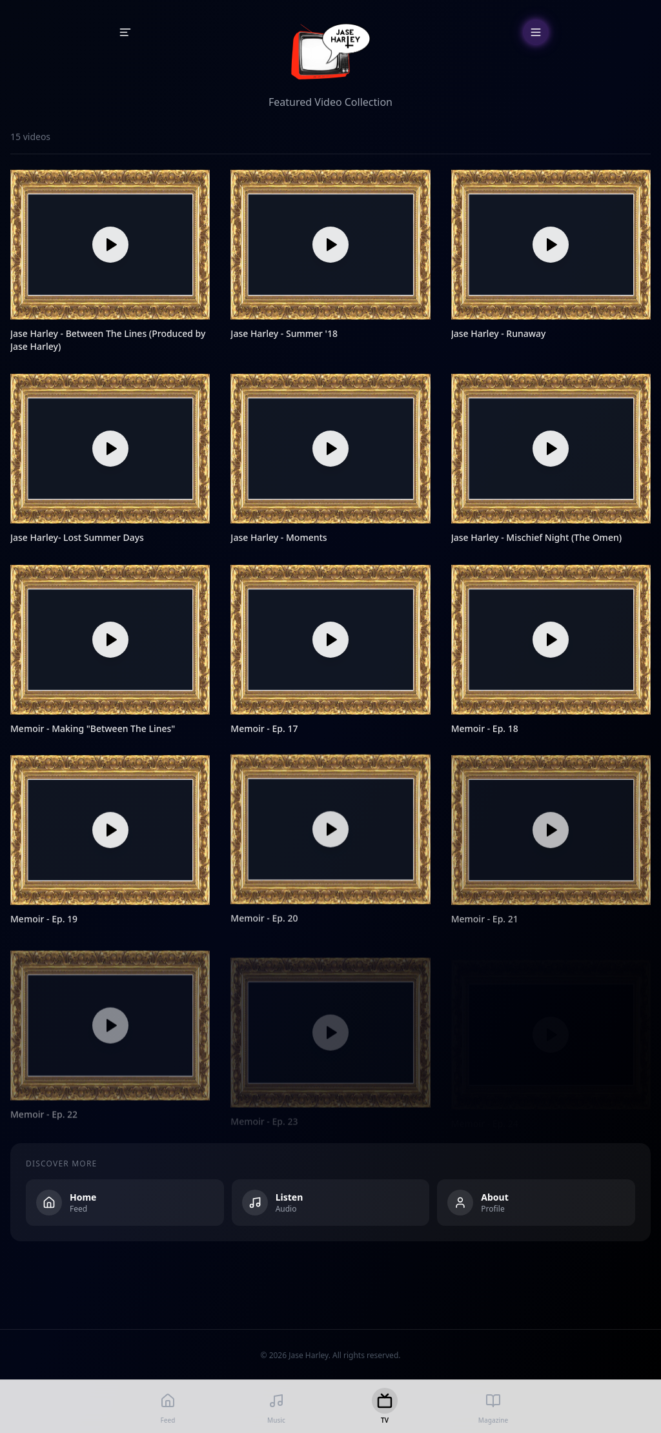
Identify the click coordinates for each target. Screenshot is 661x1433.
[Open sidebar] (125, 32)
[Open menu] (535, 32)
